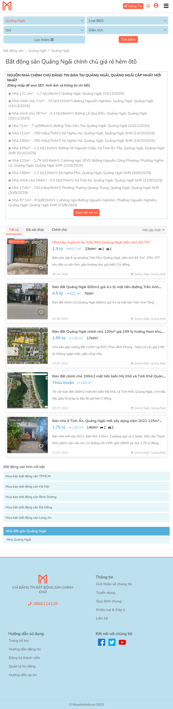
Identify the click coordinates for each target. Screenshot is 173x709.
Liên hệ (102, 618)
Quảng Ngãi (37, 50)
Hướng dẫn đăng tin (25, 649)
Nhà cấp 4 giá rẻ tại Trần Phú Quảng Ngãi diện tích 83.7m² (101, 242)
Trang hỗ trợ (18, 640)
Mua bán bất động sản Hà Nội (27, 486)
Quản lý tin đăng (22, 666)
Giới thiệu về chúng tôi (114, 584)
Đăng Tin (135, 6)
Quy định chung (109, 601)
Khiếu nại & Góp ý (110, 609)
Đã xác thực (35, 229)
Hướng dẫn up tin (23, 674)
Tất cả (14, 229)
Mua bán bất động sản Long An (29, 517)
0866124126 (45, 603)
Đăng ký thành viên (24, 657)
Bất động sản (13, 50)
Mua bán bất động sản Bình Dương (31, 497)
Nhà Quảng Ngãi (19, 539)
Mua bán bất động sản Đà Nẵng (29, 507)
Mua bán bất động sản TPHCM (28, 476)
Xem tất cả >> (86, 212)
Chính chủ (59, 229)
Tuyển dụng (105, 592)
